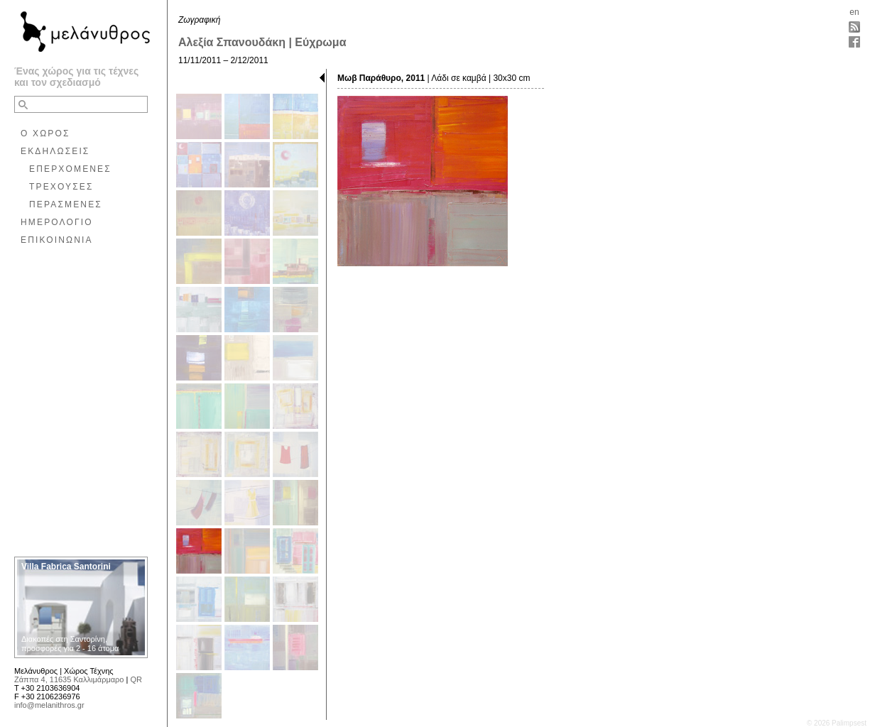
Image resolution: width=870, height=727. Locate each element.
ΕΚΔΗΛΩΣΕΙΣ (55, 151)
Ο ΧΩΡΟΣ (45, 133)
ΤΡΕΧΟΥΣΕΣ (61, 187)
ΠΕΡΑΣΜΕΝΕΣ (65, 204)
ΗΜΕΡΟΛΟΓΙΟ (57, 222)
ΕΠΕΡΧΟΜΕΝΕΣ (70, 169)
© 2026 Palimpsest (836, 723)
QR (136, 679)
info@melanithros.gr (49, 705)
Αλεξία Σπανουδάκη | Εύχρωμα (262, 42)
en (854, 12)
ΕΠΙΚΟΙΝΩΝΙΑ (57, 240)
